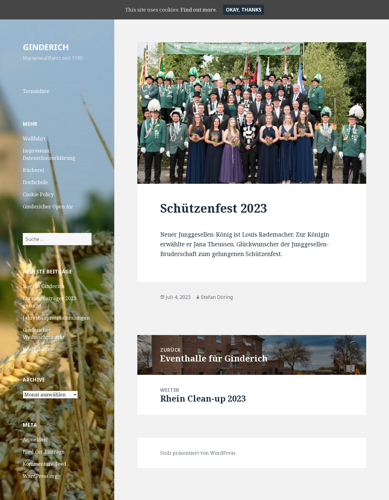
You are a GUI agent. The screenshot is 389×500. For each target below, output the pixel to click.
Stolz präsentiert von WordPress (198, 453)
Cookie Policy (38, 194)
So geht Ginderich (43, 286)
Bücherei (33, 170)
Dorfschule (35, 182)
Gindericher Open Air (48, 206)
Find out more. (201, 9)
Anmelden (35, 439)
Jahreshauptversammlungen (56, 317)
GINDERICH (46, 47)
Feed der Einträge (44, 451)
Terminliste (36, 91)
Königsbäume (39, 349)
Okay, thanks (249, 9)
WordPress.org (40, 476)
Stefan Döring (217, 297)
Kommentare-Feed (44, 464)
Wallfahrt (34, 138)
